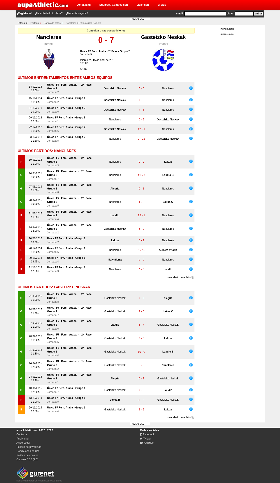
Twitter (145, 438)
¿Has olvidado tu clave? (49, 13)
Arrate (83, 68)
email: (180, 13)
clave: (230, 13)
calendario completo (179, 277)
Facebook (147, 434)
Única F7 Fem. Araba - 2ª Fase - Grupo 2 (105, 51)
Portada (34, 23)
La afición (142, 4)
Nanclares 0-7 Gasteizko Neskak (83, 23)
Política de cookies (27, 455)
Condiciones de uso (27, 451)
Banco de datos (52, 23)
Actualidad (84, 4)
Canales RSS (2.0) (27, 459)
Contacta (21, 434)
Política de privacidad (28, 446)
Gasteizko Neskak (163, 37)
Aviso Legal (23, 442)
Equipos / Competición (113, 4)
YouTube (147, 442)
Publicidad (22, 438)
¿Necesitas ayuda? (76, 13)
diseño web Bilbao (39, 479)
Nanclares (48, 37)
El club (162, 4)
